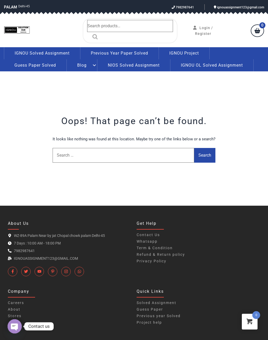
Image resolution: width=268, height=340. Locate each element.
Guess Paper (150, 309)
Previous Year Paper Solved (119, 53)
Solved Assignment (156, 303)
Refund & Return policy (161, 254)
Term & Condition (155, 248)
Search (93, 36)
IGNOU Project (184, 53)
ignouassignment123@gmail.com (239, 7)
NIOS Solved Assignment (134, 65)
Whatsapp (147, 241)
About (14, 309)
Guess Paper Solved (35, 65)
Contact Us (148, 235)
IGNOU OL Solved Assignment (212, 65)
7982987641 (183, 7)
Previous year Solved (159, 316)
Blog (82, 65)
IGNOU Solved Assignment (42, 53)
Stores (14, 316)
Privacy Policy (151, 261)
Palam (10, 7)
